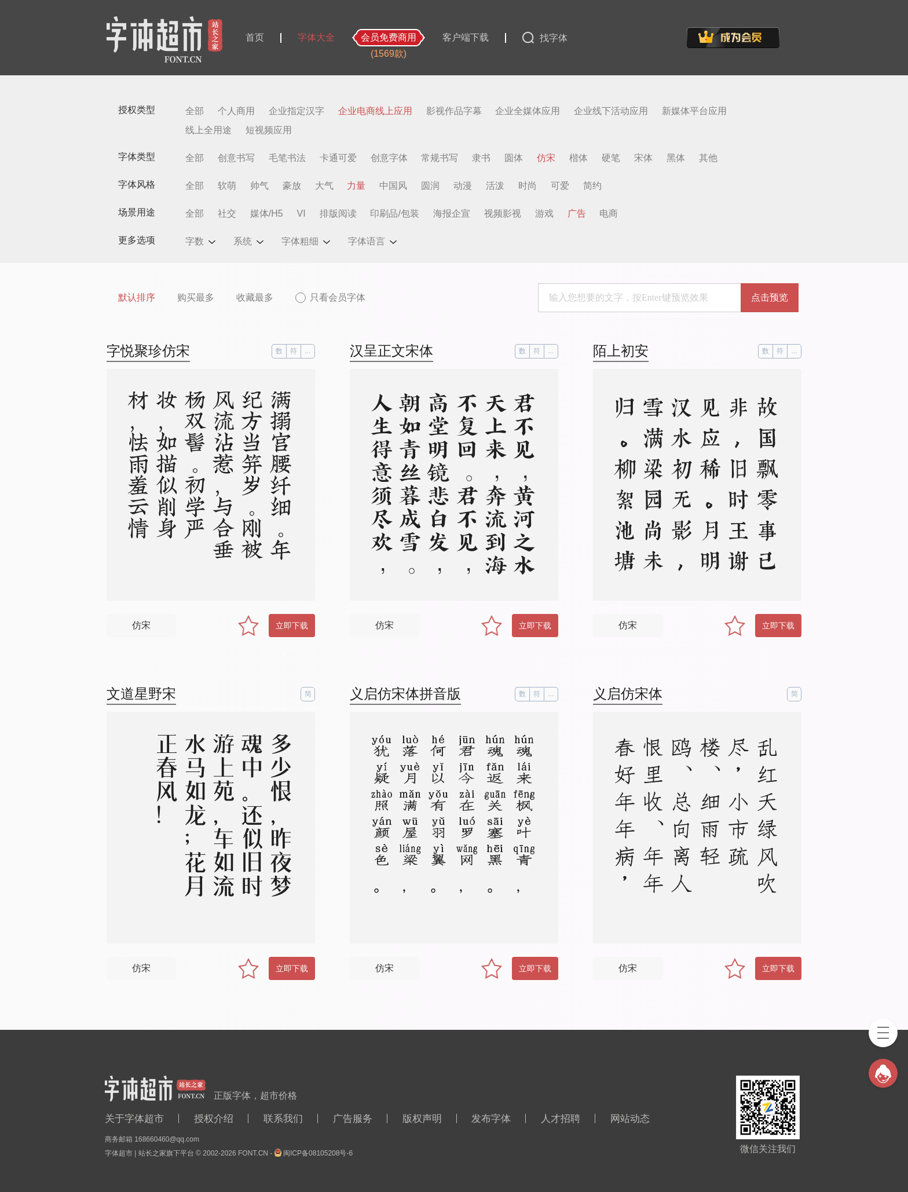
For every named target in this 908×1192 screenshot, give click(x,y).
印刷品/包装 (394, 213)
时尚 (527, 186)
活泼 (495, 186)
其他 (708, 158)
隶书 (481, 158)
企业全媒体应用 (527, 111)
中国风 (393, 186)
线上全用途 (208, 130)
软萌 (227, 186)
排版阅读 (338, 213)
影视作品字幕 (454, 111)
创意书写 (236, 158)
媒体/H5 (266, 213)
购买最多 (195, 297)
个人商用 (236, 111)
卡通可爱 (338, 158)
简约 (592, 186)
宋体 (643, 158)
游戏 (544, 213)
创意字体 (389, 158)
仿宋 (546, 158)
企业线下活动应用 (611, 111)
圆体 (513, 158)
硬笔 (611, 158)
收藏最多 (254, 297)
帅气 (259, 186)
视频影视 (502, 213)
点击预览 (769, 297)
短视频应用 (269, 130)
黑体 (676, 158)
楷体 (578, 158)
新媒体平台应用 (694, 111)
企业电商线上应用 (375, 111)
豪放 (292, 186)
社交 (227, 213)
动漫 (462, 186)
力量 (356, 186)
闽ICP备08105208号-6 (318, 1153)
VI (301, 213)
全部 (194, 111)
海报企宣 (451, 213)
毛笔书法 (287, 158)
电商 (608, 213)
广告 (577, 213)
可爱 (560, 186)
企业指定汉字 (296, 111)
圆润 (430, 186)
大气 (324, 186)
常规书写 (439, 158)
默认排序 (136, 297)
